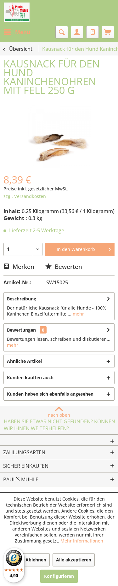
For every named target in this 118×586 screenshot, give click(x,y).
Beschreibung (21, 299)
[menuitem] (16, 32)
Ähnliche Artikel (24, 361)
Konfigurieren (59, 576)
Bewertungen (21, 330)
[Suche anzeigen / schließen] (61, 32)
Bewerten (63, 266)
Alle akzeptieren (73, 560)
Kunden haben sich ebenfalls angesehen (50, 394)
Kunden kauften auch (30, 377)
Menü (17, 31)
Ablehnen (35, 560)
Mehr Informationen (81, 541)
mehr (77, 314)
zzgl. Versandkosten (24, 196)
